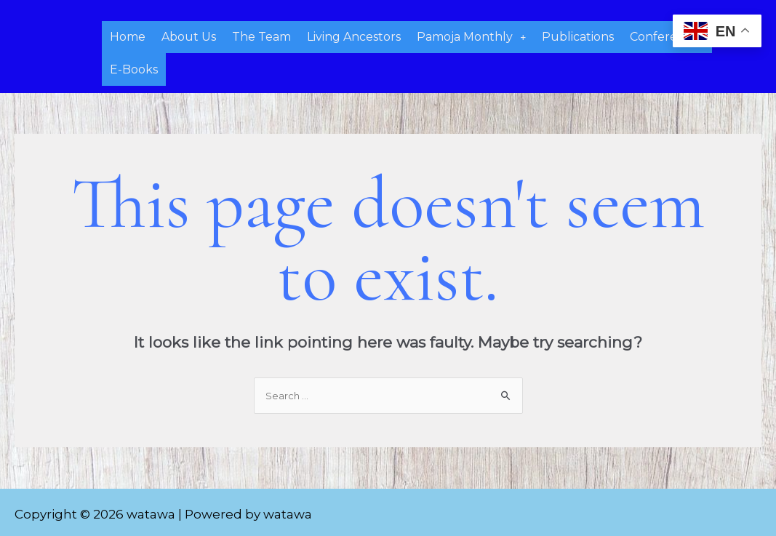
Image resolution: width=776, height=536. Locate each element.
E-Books (134, 64)
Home (127, 35)
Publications (578, 35)
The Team (261, 35)
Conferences (667, 35)
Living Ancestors (354, 35)
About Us (188, 35)
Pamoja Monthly (471, 35)
